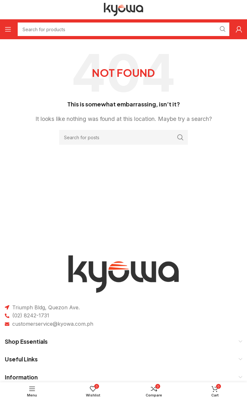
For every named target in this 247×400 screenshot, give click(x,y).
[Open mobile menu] (8, 29)
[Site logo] (123, 9)
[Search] (123, 137)
